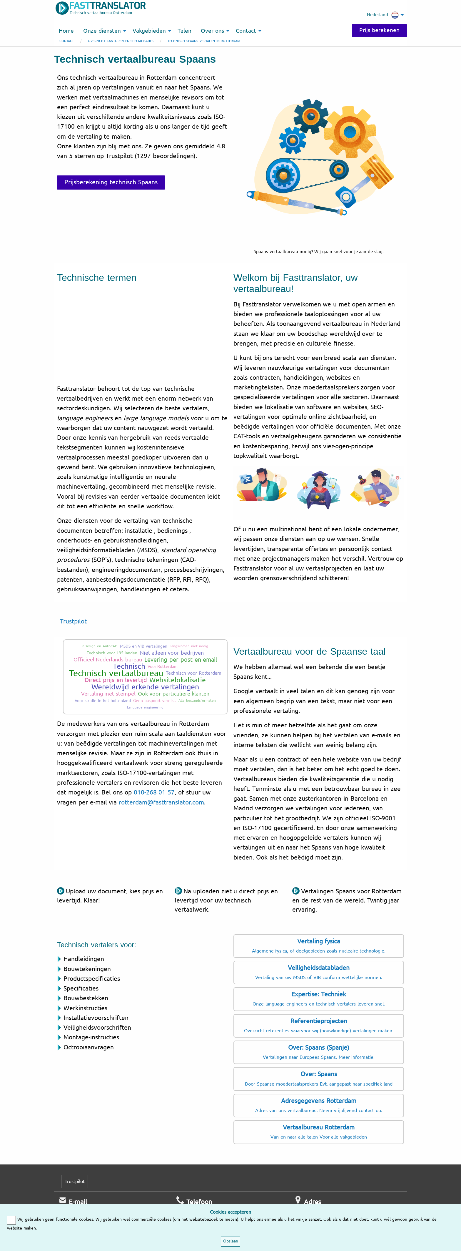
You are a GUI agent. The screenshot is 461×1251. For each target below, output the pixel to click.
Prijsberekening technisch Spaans (111, 182)
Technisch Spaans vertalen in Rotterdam (204, 41)
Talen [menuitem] (184, 31)
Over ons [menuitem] (212, 31)
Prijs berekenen (379, 30)
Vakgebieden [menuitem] (149, 31)
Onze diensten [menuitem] (102, 31)
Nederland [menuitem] (383, 15)
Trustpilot (73, 621)
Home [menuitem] (66, 31)
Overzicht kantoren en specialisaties (120, 41)
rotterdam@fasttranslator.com (161, 802)
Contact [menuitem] (246, 31)
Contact (66, 41)
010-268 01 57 (154, 792)
